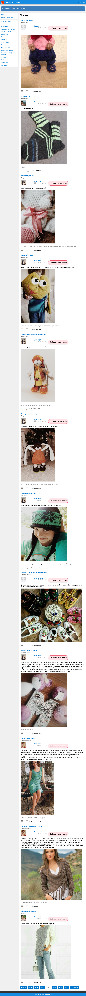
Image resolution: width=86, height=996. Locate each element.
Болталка (3, 37)
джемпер (24, 903)
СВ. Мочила (4, 60)
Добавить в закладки (58, 28)
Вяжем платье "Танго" (28, 738)
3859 (66, 987)
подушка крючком (27, 326)
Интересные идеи (6, 21)
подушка (36, 326)
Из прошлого (5, 42)
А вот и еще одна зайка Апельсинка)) (33, 347)
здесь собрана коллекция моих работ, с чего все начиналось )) (42, 505)
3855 (42, 987)
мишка (58, 246)
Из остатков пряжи (27, 109)
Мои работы (4, 24)
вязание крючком (43, 246)
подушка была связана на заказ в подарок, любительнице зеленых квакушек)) (47, 267)
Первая (23, 987)
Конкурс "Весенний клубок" (43, 994)
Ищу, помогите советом (8, 29)
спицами (30, 903)
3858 (60, 987)
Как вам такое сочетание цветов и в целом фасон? (38, 924)
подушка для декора (47, 326)
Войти (2, 14)
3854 (36, 987)
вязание (23, 818)
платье (36, 818)
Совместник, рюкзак (7, 50)
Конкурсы (4, 65)
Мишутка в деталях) (27, 176)
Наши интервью (5, 47)
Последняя (74, 987)
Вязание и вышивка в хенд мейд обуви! (34, 572)
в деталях (24, 246)
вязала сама (32, 246)
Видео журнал (5, 26)
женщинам (42, 818)
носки (23, 167)
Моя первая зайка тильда (29, 414)
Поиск (82, 2)
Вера (35, 102)
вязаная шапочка (26, 564)
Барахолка (4, 39)
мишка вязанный (67, 246)
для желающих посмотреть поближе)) (33, 188)
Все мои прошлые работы (29, 493)
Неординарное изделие (28, 911)
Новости (3, 57)
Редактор (37, 744)
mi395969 (37, 181)
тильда (48, 405)
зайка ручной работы (39, 405)
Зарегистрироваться (7, 17)
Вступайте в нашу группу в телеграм (14, 8)
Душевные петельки (7, 31)
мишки (76, 246)
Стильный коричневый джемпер (32, 826)
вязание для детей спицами (63, 564)
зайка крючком (26, 405)
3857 (54, 987)
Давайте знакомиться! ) (29, 650)
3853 (30, 987)
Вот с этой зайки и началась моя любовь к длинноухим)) (40, 426)
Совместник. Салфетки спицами (8, 53)
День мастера (5, 45)
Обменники (4, 62)
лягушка (57, 326)
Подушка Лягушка (27, 255)
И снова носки (25, 96)
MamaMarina (38, 578)
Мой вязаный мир (27, 20)
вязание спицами (48, 564)
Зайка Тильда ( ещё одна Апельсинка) (33, 334)
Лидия (36, 26)
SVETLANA (37, 917)
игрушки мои (25, 33)
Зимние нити (4, 34)
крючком (53, 246)
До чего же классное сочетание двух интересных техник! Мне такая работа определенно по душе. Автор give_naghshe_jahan (51, 586)
